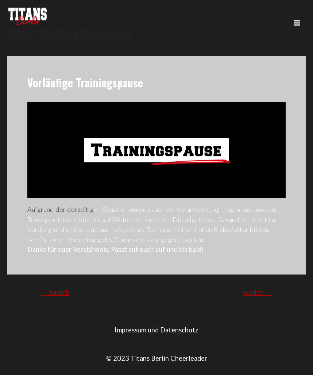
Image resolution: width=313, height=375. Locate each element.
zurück (55, 292)
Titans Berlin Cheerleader (69, 32)
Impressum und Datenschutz (156, 330)
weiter (257, 292)
